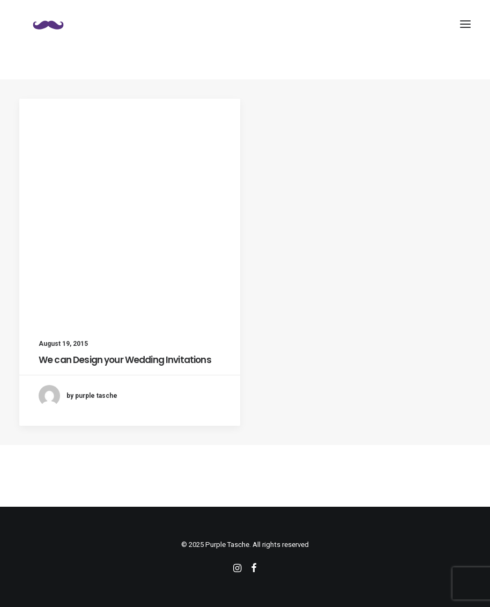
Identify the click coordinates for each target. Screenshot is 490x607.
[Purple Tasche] (48, 23)
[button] (465, 24)
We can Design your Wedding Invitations (125, 359)
